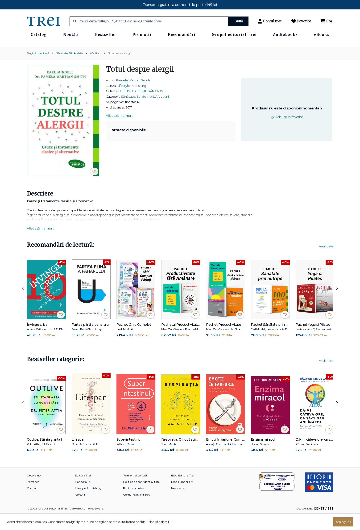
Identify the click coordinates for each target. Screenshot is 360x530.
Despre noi (34, 490)
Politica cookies (133, 503)
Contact (32, 503)
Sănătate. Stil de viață (69, 68)
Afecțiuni (95, 68)
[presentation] (23, 303)
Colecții (80, 509)
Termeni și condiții (135, 490)
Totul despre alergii (119, 68)
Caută (238, 21)
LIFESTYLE (126, 106)
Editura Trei (83, 490)
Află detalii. (162, 522)
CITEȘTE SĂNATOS (149, 106)
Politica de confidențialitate (141, 496)
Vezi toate (326, 261)
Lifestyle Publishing (131, 100)
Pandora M (82, 496)
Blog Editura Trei (182, 490)
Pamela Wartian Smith (133, 95)
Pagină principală (38, 68)
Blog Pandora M (182, 496)
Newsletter (178, 503)
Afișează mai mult (119, 130)
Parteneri (33, 496)
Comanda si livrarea (136, 509)
